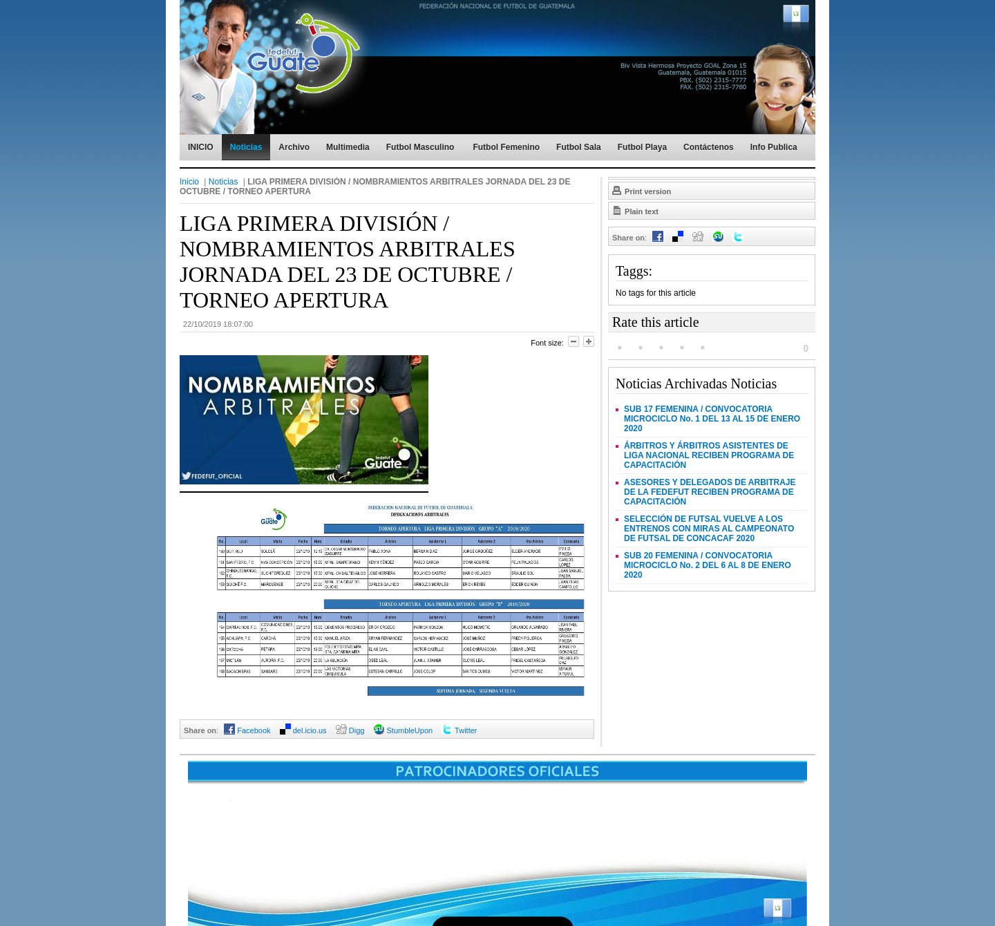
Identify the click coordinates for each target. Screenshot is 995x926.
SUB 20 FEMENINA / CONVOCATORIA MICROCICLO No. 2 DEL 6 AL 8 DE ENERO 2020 (707, 565)
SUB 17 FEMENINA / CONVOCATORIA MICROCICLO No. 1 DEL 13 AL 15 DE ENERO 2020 (712, 418)
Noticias (223, 182)
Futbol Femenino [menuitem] (506, 147)
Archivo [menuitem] (294, 147)
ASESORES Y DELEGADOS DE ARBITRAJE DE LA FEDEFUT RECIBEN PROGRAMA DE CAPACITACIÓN (710, 492)
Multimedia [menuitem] (348, 147)
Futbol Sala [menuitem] (578, 147)
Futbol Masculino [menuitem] (420, 147)
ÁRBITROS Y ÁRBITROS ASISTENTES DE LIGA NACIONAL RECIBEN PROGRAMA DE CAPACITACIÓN (709, 455)
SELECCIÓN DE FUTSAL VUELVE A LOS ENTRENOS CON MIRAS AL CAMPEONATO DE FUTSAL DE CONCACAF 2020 (709, 528)
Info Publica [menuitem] (773, 147)
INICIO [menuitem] (201, 147)
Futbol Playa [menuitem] (642, 147)
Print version (641, 190)
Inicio (189, 182)
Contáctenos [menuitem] (708, 147)
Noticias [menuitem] (246, 147)
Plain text (635, 210)
